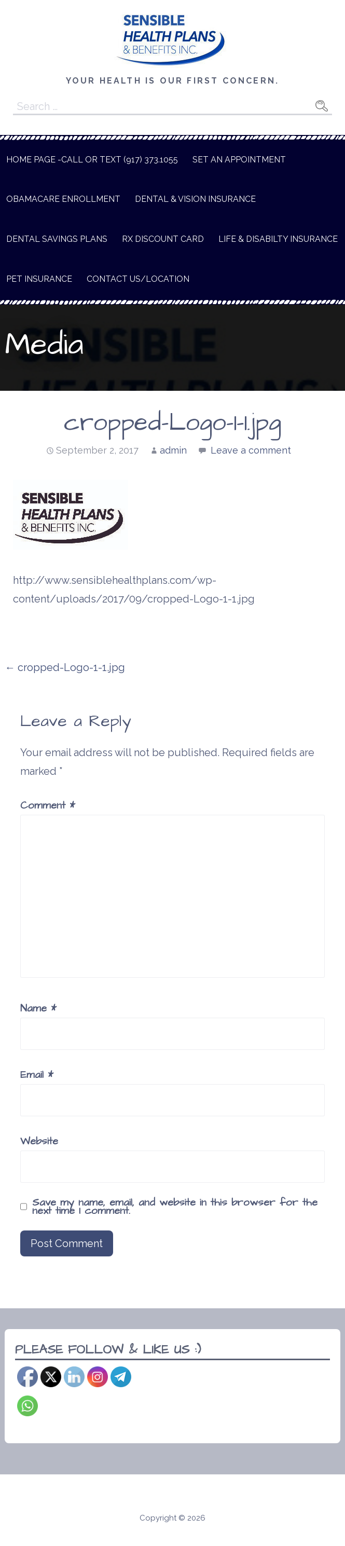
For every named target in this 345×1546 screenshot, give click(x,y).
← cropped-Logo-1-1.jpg (65, 667)
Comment (47, 805)
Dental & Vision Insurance (195, 199)
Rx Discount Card (163, 239)
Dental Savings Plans (56, 239)
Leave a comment (251, 450)
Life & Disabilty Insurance (278, 239)
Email (36, 1075)
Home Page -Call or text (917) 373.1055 (92, 160)
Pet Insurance (39, 279)
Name (38, 1008)
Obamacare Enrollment (63, 199)
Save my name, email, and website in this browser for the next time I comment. (175, 1206)
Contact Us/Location (138, 279)
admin (173, 450)
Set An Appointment (239, 160)
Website (39, 1141)
